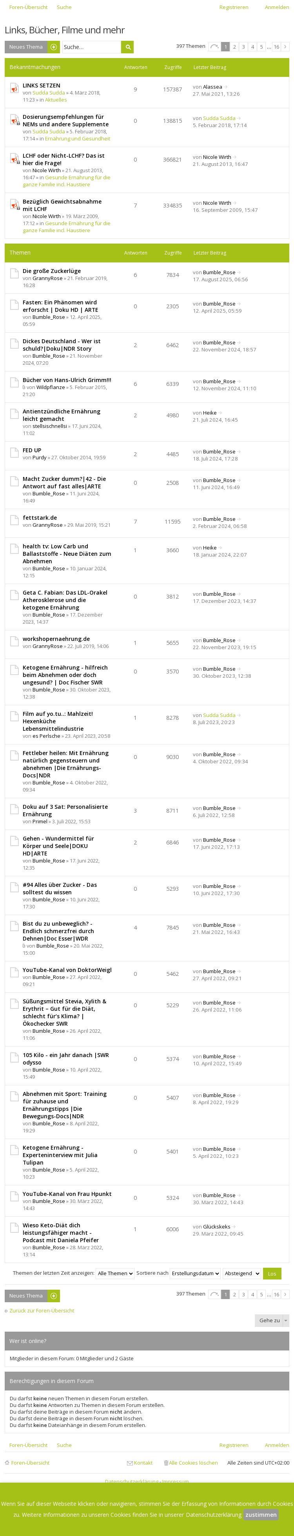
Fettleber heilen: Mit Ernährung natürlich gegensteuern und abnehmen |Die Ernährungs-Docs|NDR (66, 764)
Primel (40, 821)
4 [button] (252, 46)
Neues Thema (26, 46)
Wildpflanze (50, 387)
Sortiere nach (178, 1272)
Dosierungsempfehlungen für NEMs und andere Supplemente (66, 120)
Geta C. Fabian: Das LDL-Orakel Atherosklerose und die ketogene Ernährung (65, 600)
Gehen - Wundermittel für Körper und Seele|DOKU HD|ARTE (58, 846)
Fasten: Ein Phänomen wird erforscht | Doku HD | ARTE (60, 305)
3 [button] (243, 46)
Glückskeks (216, 1226)
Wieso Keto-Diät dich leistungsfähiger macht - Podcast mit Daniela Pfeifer (61, 1232)
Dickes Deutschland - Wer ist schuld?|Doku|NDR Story (62, 344)
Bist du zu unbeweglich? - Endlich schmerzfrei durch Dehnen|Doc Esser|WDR (58, 931)
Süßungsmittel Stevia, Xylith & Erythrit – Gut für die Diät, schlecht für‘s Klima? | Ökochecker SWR (64, 1012)
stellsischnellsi (50, 425)
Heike (210, 412)
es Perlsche (46, 735)
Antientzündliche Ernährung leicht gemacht (61, 415)
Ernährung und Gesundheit (77, 138)
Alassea (212, 86)
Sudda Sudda (49, 92)
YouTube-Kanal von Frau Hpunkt (67, 1193)
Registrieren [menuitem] (234, 7)
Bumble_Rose (219, 272)
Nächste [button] (285, 46)
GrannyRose (48, 278)
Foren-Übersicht (30, 1462)
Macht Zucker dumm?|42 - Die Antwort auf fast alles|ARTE (64, 482)
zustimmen (261, 1514)
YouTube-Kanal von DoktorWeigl (67, 970)
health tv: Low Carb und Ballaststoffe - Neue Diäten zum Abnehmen (67, 553)
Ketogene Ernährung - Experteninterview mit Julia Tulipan (60, 1155)
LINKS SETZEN (41, 85)
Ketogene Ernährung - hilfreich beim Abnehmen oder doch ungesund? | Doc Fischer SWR (65, 675)
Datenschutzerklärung (131, 1481)
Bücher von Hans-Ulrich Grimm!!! (67, 380)
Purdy (40, 457)
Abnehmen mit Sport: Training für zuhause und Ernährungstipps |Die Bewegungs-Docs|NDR (65, 1105)
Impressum (175, 1481)
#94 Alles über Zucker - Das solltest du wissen (60, 888)
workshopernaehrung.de (56, 638)
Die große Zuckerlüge (52, 271)
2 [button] (234, 46)
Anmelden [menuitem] (277, 7)
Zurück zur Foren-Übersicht (41, 1310)
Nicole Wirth (47, 170)
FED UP (32, 450)
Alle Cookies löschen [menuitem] (193, 1462)
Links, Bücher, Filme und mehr (65, 29)
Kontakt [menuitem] (143, 1462)
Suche (127, 47)
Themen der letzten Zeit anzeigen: (73, 1272)
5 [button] (261, 46)
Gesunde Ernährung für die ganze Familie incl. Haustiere (67, 181)
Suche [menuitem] (64, 7)
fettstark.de (40, 517)
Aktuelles (56, 99)
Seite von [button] (214, 46)
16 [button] (276, 46)
